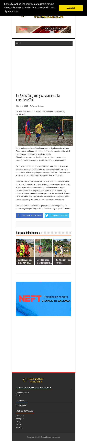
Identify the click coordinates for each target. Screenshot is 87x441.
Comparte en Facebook (29, 215)
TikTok (18, 422)
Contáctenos (21, 405)
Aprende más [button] (11, 11)
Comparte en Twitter (56, 215)
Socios (18, 395)
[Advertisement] (43, 67)
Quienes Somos (22, 392)
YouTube (19, 427)
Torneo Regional (38, 106)
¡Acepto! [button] (71, 8)
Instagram (20, 418)
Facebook (20, 416)
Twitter (18, 424)
